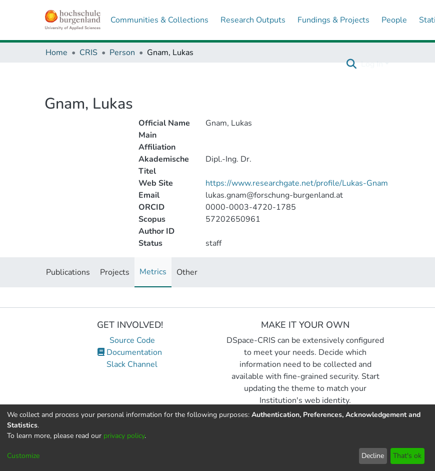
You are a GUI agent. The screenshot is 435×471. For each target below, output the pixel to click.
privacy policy (124, 435)
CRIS (89, 52)
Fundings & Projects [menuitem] (334, 20)
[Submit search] (352, 64)
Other (187, 272)
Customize (23, 455)
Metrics (153, 271)
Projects (115, 272)
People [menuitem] (394, 20)
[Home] (72, 20)
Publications (68, 272)
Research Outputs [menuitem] (253, 20)
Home (57, 52)
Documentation (130, 352)
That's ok (407, 455)
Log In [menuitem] (372, 64)
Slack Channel (130, 364)
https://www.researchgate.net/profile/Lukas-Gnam (297, 183)
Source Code (129, 340)
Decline (373, 455)
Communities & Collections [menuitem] (159, 20)
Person (122, 52)
